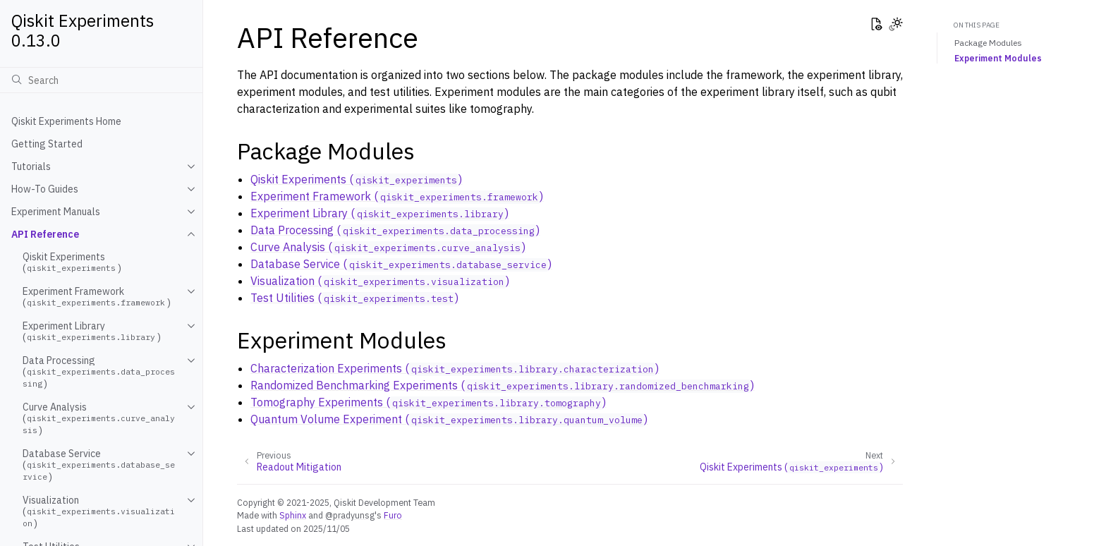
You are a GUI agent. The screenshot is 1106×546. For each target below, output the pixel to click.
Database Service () (99, 465)
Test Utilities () (354, 298)
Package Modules (988, 42)
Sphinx (292, 515)
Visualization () (99, 512)
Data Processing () (99, 372)
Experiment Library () (92, 332)
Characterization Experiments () (454, 368)
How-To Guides (44, 189)
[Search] (101, 79)
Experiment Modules (998, 58)
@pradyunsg (350, 515)
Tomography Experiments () (428, 402)
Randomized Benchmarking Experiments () (502, 385)
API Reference (45, 234)
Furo (393, 515)
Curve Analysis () (99, 419)
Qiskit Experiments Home (66, 121)
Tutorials (31, 166)
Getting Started (47, 144)
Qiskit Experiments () (72, 262)
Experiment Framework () (97, 297)
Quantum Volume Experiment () (449, 419)
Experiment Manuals (55, 211)
